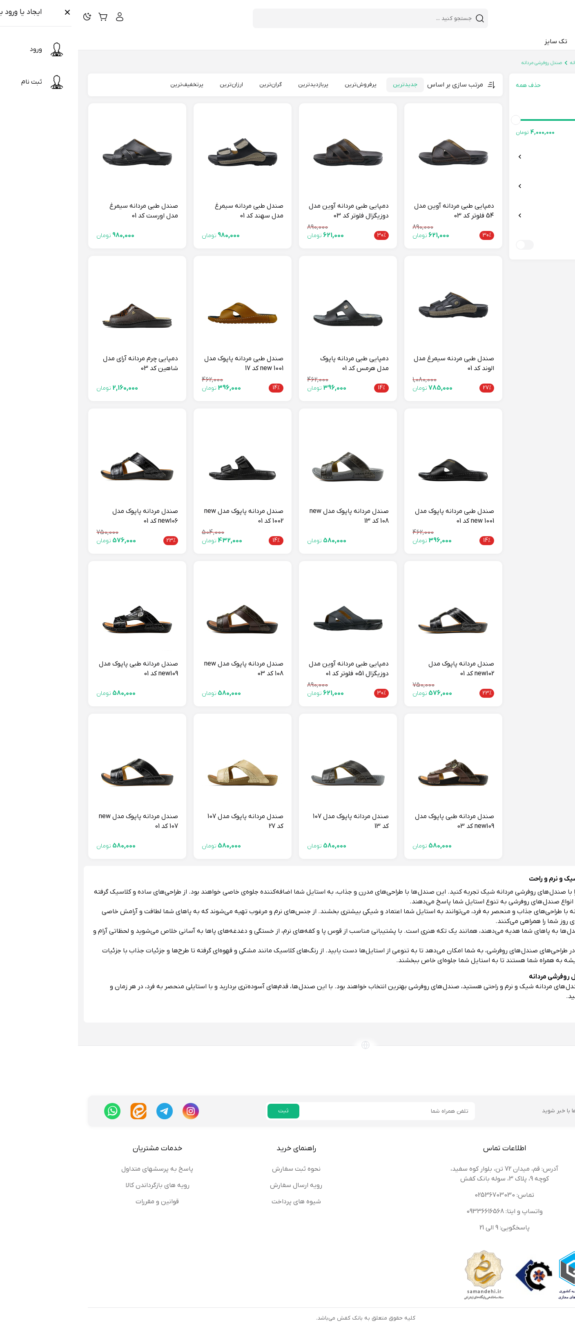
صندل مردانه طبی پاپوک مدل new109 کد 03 (376, 821)
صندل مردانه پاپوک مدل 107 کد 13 (273, 821)
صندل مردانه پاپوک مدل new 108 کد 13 (271, 516)
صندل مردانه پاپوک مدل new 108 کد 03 (165, 669)
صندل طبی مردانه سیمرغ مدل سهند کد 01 (171, 211)
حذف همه (450, 85)
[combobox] (287, 18)
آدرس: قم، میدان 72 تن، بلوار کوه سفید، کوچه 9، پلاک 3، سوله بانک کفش (426, 1174)
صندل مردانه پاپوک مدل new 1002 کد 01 (165, 516)
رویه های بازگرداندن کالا (79, 1185)
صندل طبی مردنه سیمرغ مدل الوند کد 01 (376, 364)
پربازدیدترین (235, 85)
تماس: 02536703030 (426, 1195)
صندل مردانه (504, 63)
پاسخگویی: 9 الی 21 (426, 1228)
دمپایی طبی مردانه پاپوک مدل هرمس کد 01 (276, 364)
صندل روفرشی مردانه (464, 63)
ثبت (205, 1111)
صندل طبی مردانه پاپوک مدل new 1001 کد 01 (376, 516)
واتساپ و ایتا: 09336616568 (426, 1211)
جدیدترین (327, 85)
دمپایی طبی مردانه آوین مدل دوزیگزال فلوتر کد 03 (271, 211)
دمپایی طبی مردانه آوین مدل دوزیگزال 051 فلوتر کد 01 (271, 669)
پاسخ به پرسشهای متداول (79, 1169)
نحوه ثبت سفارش (218, 1169)
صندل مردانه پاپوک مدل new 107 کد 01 (60, 821)
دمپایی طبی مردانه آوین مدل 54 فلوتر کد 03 (376, 211)
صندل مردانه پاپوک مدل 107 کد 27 (167, 821)
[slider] (559, 120)
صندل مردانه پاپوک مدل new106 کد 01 (67, 516)
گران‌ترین (192, 85)
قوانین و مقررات (79, 1202)
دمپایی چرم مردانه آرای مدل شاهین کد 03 (62, 364)
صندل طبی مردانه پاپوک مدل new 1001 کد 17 (165, 364)
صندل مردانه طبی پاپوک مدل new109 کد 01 (60, 669)
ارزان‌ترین (153, 85)
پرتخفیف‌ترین (108, 85)
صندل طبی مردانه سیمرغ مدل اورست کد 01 (65, 211)
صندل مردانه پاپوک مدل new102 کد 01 (383, 669)
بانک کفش (554, 63)
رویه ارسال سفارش (218, 1185)
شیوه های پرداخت (218, 1202)
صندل (530, 63)
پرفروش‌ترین (283, 85)
